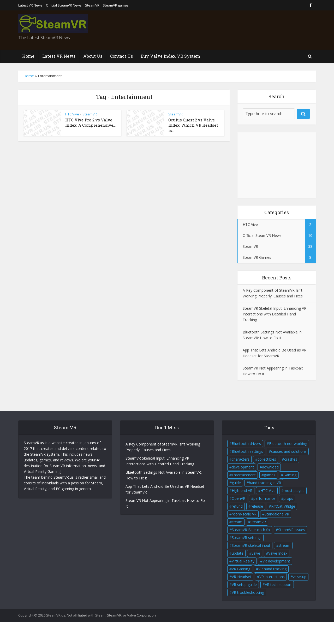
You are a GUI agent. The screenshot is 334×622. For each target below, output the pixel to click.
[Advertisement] (221, 30)
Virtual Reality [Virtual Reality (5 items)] (243, 561)
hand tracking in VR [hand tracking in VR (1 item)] (265, 482)
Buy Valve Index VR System (170, 56)
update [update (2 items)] (237, 553)
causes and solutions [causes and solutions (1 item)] (289, 451)
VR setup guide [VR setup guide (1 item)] (244, 584)
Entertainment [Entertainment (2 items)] (244, 474)
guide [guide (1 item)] (236, 482)
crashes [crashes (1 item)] (290, 459)
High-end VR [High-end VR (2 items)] (242, 490)
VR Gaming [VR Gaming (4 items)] (241, 568)
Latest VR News (30, 5)
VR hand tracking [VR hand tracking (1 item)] (272, 568)
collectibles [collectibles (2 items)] (267, 459)
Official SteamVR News (64, 5)
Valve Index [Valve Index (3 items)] (277, 553)
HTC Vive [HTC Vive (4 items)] (268, 490)
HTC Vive (72, 114)
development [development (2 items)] (243, 467)
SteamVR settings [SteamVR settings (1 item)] (246, 537)
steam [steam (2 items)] (237, 521)
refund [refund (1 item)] (237, 506)
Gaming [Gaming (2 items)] (289, 474)
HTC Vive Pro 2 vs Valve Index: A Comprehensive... (90, 122)
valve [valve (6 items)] (256, 553)
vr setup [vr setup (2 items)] (299, 576)
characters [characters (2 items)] (240, 459)
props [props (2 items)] (288, 498)
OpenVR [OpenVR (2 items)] (238, 498)
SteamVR (92, 5)
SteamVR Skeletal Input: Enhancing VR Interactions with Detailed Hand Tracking (274, 314)
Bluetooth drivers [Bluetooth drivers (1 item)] (246, 443)
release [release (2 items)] (257, 506)
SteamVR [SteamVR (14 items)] (258, 521)
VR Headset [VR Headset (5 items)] (241, 576)
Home (28, 56)
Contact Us (121, 56)
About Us (92, 56)
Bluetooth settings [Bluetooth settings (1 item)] (247, 451)
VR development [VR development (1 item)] (276, 561)
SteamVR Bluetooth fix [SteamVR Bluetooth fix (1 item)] (251, 529)
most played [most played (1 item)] (294, 490)
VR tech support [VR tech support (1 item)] (278, 584)
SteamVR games (116, 5)
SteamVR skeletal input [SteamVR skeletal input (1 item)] (251, 545)
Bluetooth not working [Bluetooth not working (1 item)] (288, 443)
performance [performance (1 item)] (264, 498)
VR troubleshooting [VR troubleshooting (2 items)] (248, 592)
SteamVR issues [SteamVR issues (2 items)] (291, 529)
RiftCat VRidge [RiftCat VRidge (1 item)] (283, 506)
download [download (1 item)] (270, 467)
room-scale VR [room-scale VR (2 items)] (244, 514)
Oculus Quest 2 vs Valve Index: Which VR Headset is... (193, 125)
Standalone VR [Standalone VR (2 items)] (277, 514)
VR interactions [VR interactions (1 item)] (272, 576)
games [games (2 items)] (269, 474)
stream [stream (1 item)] (284, 545)
